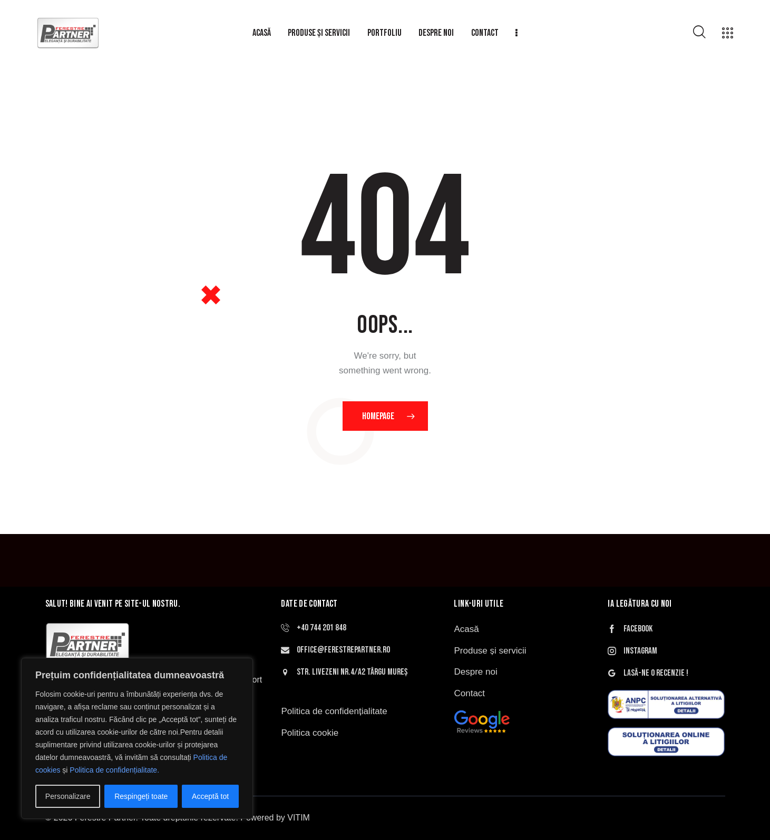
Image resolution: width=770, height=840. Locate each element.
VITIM (298, 817)
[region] (137, 738)
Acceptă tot (210, 796)
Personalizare (68, 796)
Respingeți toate (141, 796)
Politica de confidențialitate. (114, 770)
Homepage (378, 416)
